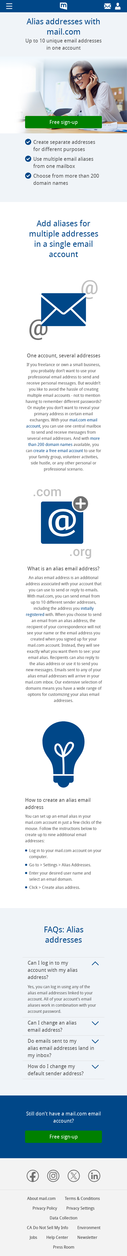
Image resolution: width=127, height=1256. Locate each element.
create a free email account (58, 450)
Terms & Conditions (82, 1198)
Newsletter (87, 1237)
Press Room (63, 1247)
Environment (88, 1227)
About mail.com (41, 1198)
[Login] (107, 6)
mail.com (63, 6)
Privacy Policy (45, 1208)
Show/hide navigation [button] (9, 6)
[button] (63, 122)
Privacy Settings (80, 1208)
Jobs (33, 1237)
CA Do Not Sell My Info (47, 1227)
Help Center (57, 1237)
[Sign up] (118, 6)
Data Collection (63, 1218)
